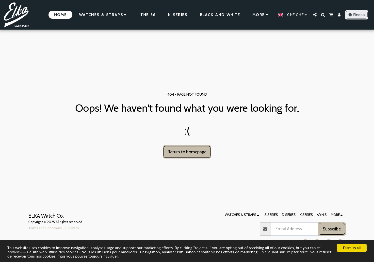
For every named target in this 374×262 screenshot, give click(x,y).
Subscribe (332, 228)
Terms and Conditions (45, 228)
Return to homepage (187, 151)
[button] (315, 15)
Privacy (73, 228)
